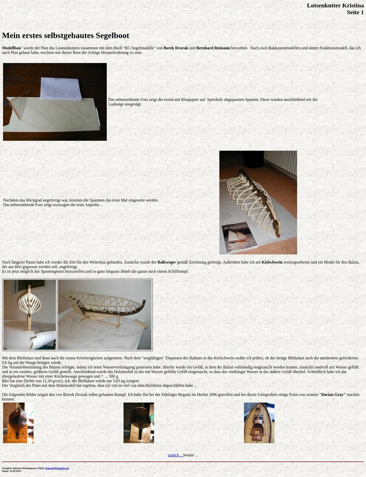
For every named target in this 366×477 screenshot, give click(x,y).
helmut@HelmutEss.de (57, 468)
